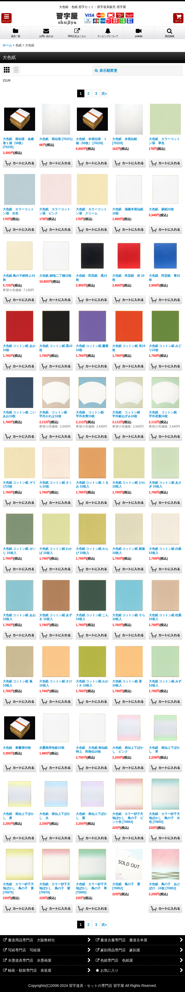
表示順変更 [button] (106, 70)
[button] (6, 18)
